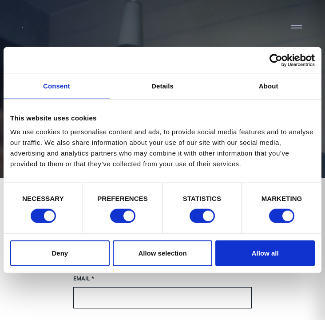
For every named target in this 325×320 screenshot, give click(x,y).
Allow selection (162, 252)
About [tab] (268, 86)
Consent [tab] (56, 86)
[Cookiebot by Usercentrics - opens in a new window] (276, 60)
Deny (60, 252)
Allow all (265, 252)
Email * (83, 278)
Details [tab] (162, 86)
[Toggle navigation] (296, 26)
